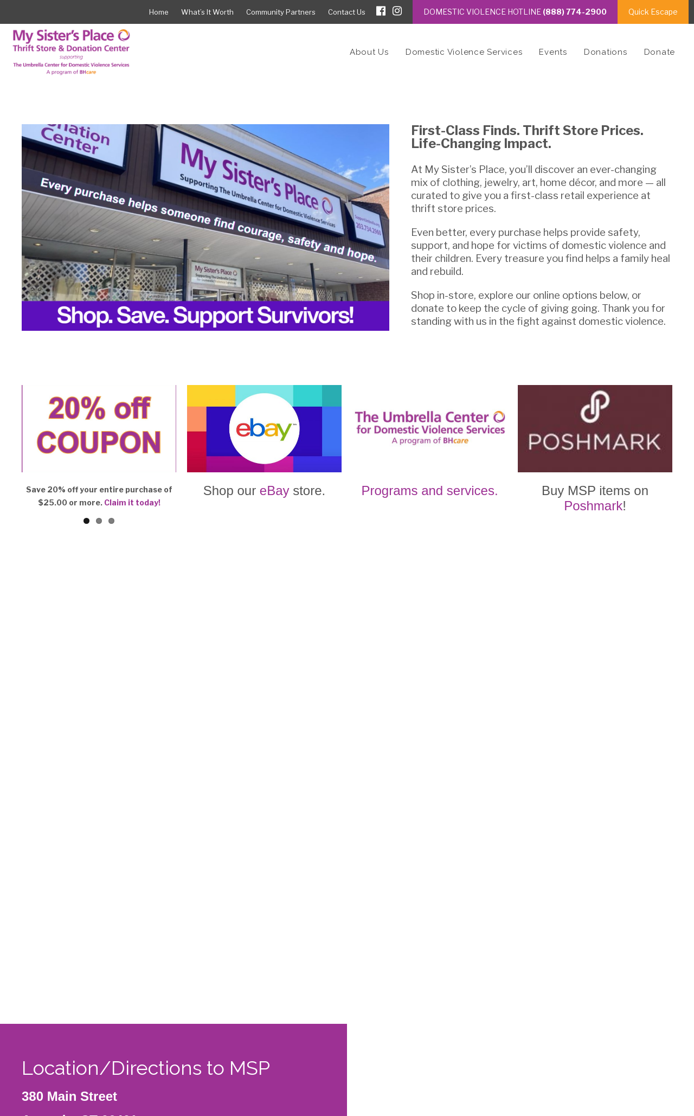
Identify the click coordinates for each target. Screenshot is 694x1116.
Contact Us (346, 12)
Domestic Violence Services (464, 52)
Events (553, 52)
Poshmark (593, 505)
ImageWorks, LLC (642, 1082)
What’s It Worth (207, 12)
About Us (369, 52)
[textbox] (347, 1051)
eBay (275, 490)
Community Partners (281, 12)
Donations (605, 52)
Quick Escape (653, 11)
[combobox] (347, 1050)
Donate (660, 52)
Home (159, 12)
